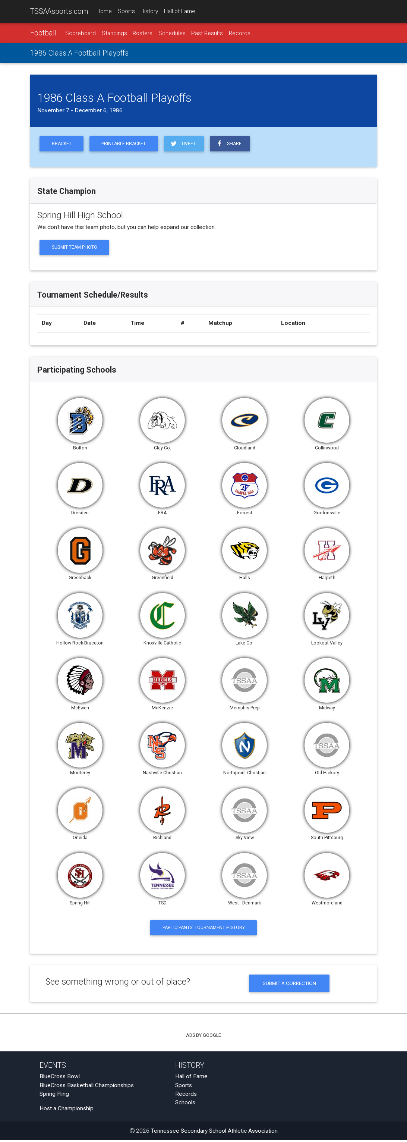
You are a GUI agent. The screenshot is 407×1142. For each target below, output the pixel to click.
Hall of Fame (179, 11)
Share (232, 144)
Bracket (62, 144)
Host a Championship (67, 1110)
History (149, 11)
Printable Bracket (125, 144)
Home (104, 11)
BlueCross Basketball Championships (87, 1087)
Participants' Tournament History (204, 929)
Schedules (172, 33)
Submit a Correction (289, 985)
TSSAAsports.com (59, 11)
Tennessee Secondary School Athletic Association (214, 1132)
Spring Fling (54, 1095)
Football (43, 33)
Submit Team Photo (75, 248)
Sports (126, 11)
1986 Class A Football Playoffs (79, 53)
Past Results (207, 33)
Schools (185, 1104)
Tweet (186, 144)
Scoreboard (80, 33)
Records (239, 33)
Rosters (142, 33)
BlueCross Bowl (60, 1078)
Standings (114, 33)
